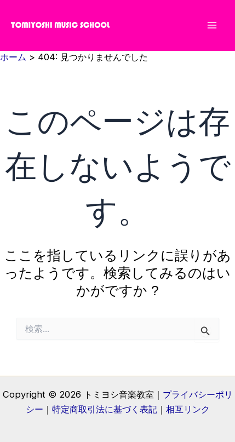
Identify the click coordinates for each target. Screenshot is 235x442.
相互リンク (188, 409)
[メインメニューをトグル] (211, 25)
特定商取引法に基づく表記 (104, 409)
